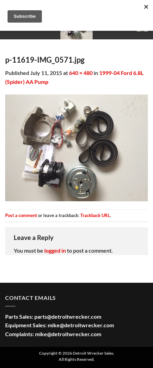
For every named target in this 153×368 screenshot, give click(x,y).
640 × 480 (81, 72)
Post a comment (21, 215)
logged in (55, 250)
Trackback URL (95, 215)
